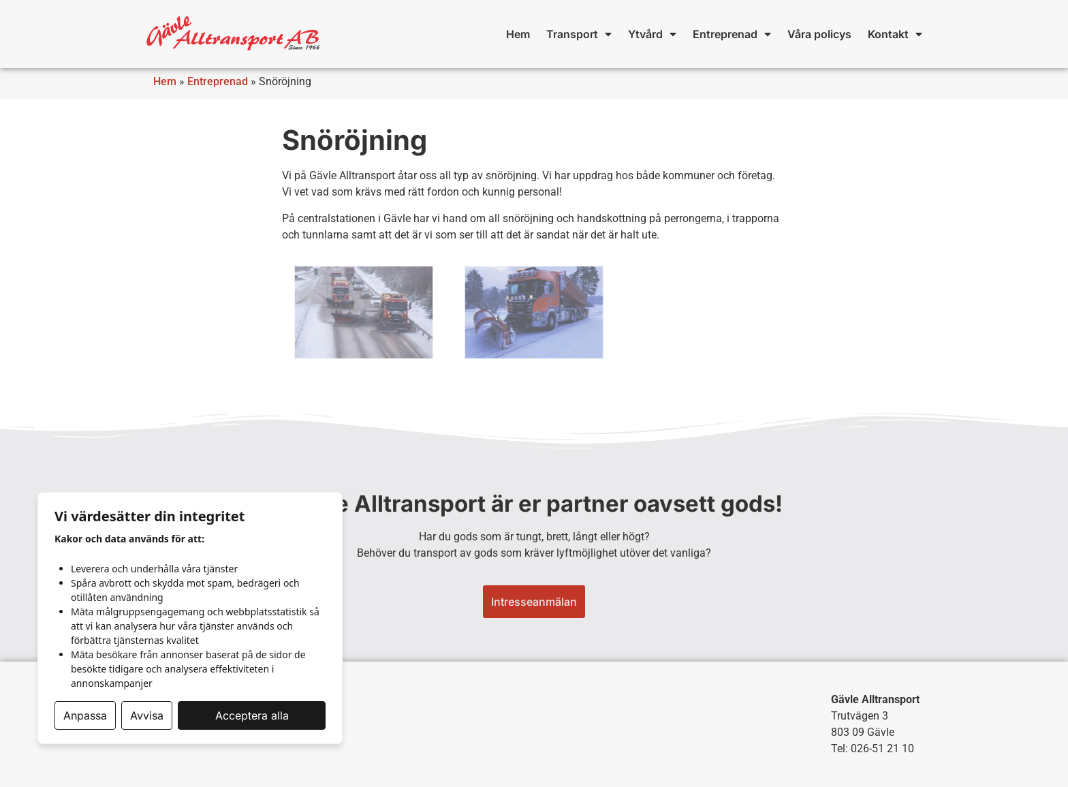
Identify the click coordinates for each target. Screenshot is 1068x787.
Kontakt (895, 34)
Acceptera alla (252, 715)
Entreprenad (732, 34)
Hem (518, 34)
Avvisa (146, 715)
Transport (579, 34)
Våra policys (819, 34)
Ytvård (652, 34)
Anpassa (85, 715)
